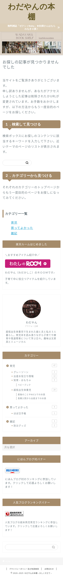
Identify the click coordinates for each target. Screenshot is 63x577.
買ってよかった (22, 228)
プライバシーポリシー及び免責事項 (24, 569)
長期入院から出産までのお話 (32, 398)
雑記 (14, 233)
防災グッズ (35, 425)
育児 (14, 222)
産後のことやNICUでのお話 (31, 394)
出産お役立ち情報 (35, 376)
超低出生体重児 (35, 389)
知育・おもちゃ (35, 380)
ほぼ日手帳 (35, 413)
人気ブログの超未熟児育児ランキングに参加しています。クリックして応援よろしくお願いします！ (31, 526)
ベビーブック (24, 384)
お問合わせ (49, 569)
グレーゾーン (35, 372)
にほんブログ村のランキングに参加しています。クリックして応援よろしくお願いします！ (30, 483)
